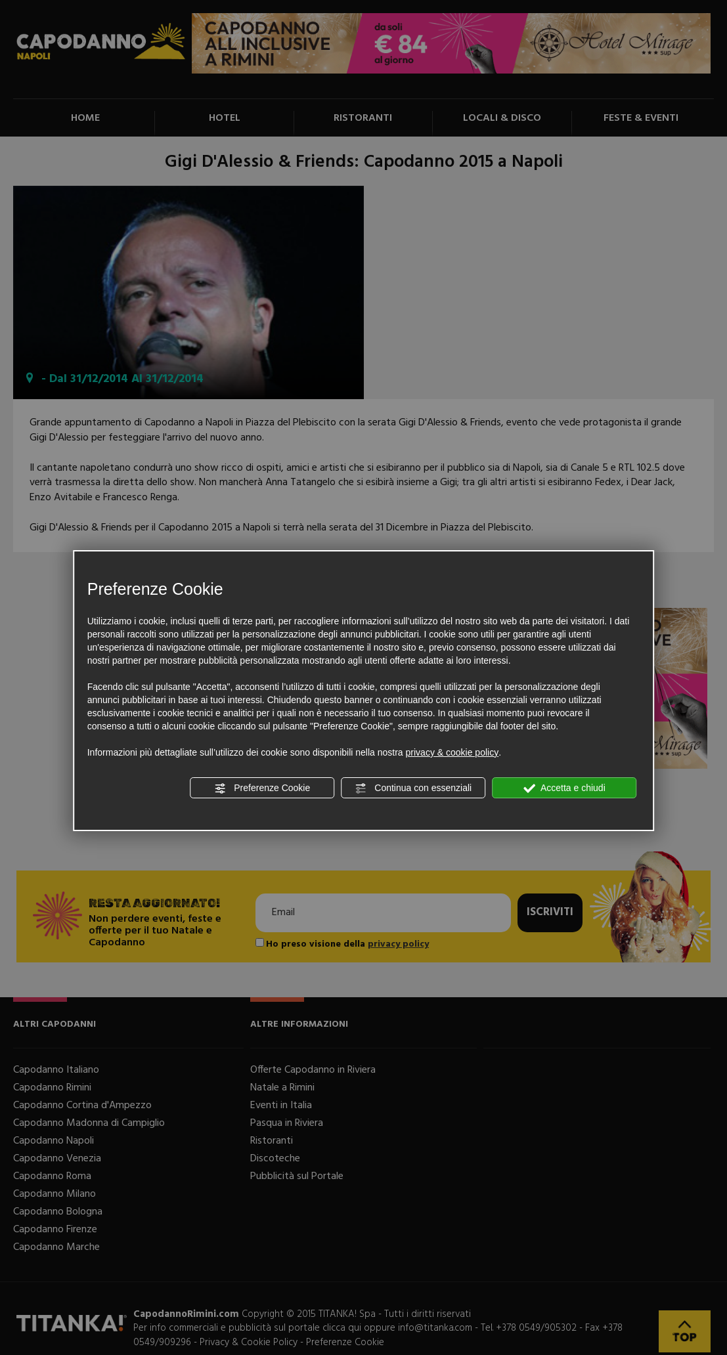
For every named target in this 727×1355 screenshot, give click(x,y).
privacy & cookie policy (452, 752)
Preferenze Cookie (262, 788)
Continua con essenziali (413, 788)
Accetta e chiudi (564, 788)
